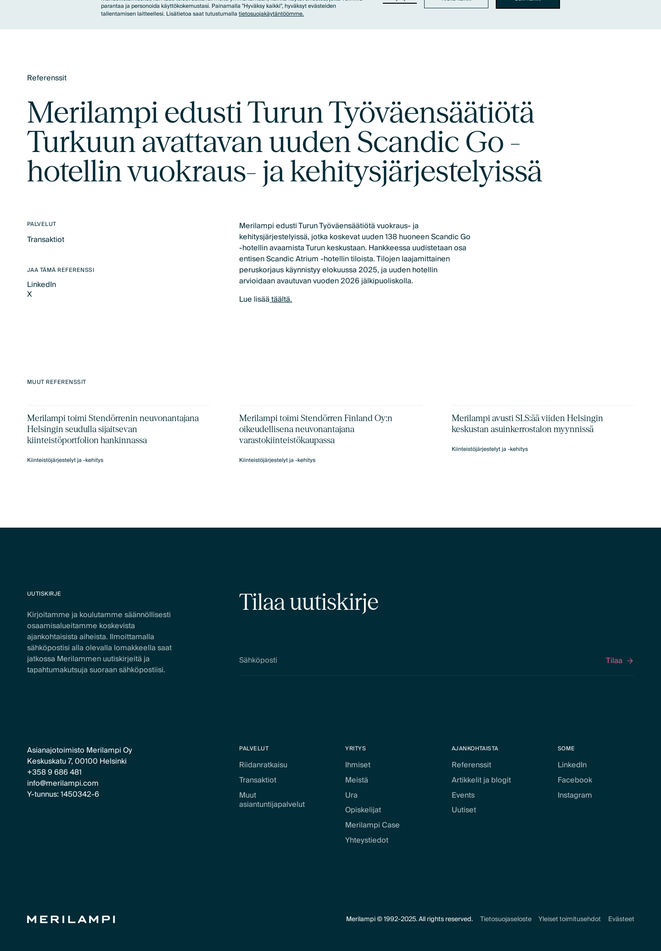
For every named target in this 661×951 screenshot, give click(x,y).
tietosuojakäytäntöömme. (271, 14)
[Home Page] (71, 919)
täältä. (280, 299)
